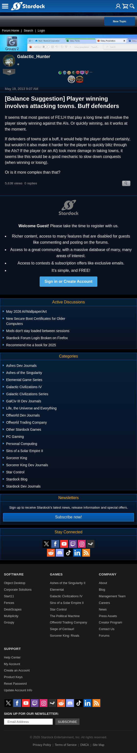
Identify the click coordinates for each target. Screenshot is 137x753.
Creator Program (110, 622)
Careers (104, 603)
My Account (12, 664)
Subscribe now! (68, 517)
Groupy (9, 622)
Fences (9, 603)
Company (107, 574)
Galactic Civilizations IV (66, 596)
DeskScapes (13, 609)
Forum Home (10, 30)
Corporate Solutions (18, 589)
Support (12, 649)
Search (28, 30)
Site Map (98, 745)
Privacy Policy (42, 745)
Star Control (58, 609)
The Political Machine (65, 616)
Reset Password (15, 683)
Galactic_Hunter (33, 56)
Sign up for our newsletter (31, 714)
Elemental (57, 589)
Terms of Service (66, 745)
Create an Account (17, 670)
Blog (102, 589)
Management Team (112, 596)
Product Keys (13, 677)
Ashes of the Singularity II (67, 583)
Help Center (12, 657)
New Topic (119, 21)
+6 (9, 71)
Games (56, 574)
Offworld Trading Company (68, 622)
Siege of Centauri (62, 629)
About (103, 583)
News (103, 609)
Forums (104, 635)
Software (14, 574)
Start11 (9, 596)
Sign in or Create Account (68, 281)
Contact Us (106, 629)
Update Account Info (18, 690)
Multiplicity (11, 616)
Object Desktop (14, 583)
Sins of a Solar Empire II (67, 603)
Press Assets (108, 616)
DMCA (84, 745)
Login (41, 30)
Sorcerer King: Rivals (64, 635)
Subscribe (67, 722)
